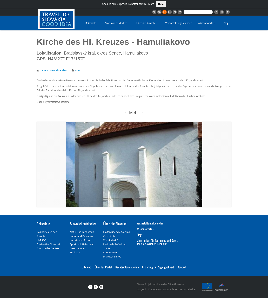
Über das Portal (103, 267)
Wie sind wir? (110, 240)
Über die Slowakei (147, 23)
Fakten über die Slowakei (117, 232)
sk (154, 12)
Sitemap (86, 267)
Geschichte (109, 236)
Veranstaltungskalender (178, 23)
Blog (225, 23)
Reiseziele (92, 23)
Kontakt (181, 267)
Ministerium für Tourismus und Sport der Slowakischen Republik (157, 242)
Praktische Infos (112, 256)
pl (175, 12)
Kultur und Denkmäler (82, 236)
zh (180, 12)
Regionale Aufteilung (114, 244)
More (151, 3)
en (159, 12)
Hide (161, 4)
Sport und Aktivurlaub (82, 244)
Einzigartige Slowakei (48, 244)
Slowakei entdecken (117, 23)
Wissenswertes (207, 23)
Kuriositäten (110, 252)
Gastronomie (77, 248)
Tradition (75, 252)
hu (169, 12)
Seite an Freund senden (53, 70)
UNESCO (41, 240)
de (164, 12)
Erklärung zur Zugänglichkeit (158, 267)
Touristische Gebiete (48, 248)
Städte (106, 248)
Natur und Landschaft (82, 232)
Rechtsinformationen (127, 267)
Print (78, 70)
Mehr (134, 112)
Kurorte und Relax (80, 240)
